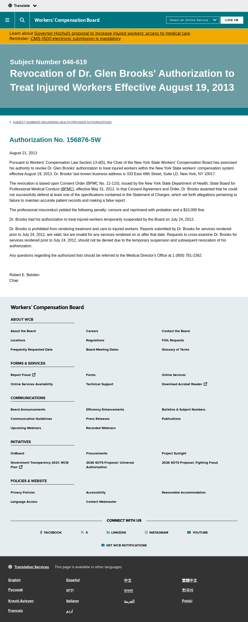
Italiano (72, 601)
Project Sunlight (174, 453)
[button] (7, 20)
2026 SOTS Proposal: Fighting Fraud (190, 462)
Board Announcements (28, 409)
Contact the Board (176, 331)
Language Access (24, 501)
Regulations (95, 340)
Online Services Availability (32, 384)
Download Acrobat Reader (184, 384)
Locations (18, 340)
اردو (69, 611)
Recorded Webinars (101, 428)
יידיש (70, 590)
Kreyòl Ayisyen (21, 601)
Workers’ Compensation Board (67, 20)
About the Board (23, 331)
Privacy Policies (23, 492)
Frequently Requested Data (32, 349)
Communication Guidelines (31, 419)
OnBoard (17, 453)
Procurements (96, 453)
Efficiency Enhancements (105, 409)
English (14, 580)
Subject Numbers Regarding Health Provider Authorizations (60, 122)
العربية (129, 602)
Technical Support (99, 384)
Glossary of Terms (175, 349)
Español (73, 580)
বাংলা (128, 591)
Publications (171, 419)
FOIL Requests (173, 340)
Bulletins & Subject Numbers (183, 409)
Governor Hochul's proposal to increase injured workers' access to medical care (112, 33)
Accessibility (96, 492)
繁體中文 (189, 581)
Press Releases (98, 419)
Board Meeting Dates (102, 349)
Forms (91, 375)
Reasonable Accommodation (184, 492)
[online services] (192, 20)
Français (15, 611)
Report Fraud (23, 375)
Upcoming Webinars (26, 428)
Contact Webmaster (101, 501)
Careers (92, 331)
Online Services (174, 375)
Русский (15, 590)
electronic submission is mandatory (75, 39)
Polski (187, 601)
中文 (128, 581)
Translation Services (31, 567)
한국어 (187, 590)
